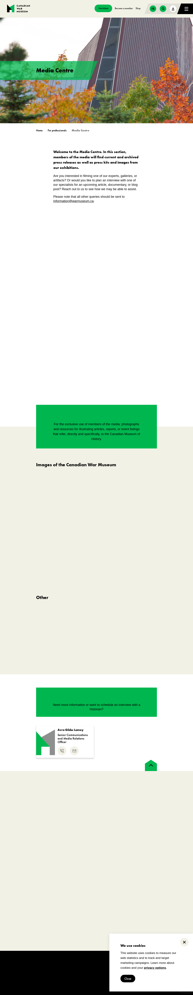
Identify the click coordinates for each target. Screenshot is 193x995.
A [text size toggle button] (173, 8)
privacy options (155, 967)
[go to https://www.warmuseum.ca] (40, 130)
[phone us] (62, 750)
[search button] (163, 8)
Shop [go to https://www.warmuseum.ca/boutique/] (138, 8)
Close (127, 979)
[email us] (74, 750)
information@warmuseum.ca (73, 201)
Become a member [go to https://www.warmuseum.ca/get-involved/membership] (124, 8)
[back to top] (151, 765)
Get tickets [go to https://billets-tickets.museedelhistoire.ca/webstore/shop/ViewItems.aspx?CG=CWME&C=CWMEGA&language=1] (103, 8)
